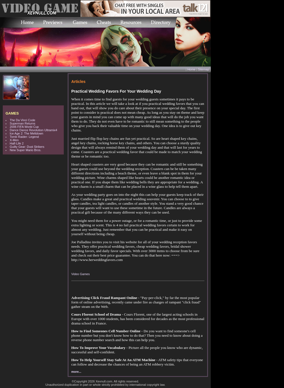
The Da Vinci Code (22, 120)
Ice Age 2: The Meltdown (26, 133)
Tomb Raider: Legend (24, 136)
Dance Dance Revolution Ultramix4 (33, 130)
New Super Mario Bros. (25, 150)
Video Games (80, 274)
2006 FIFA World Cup (24, 126)
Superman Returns (22, 123)
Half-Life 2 (17, 143)
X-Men (14, 140)
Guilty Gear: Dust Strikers (27, 146)
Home (191, 69)
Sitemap (203, 69)
